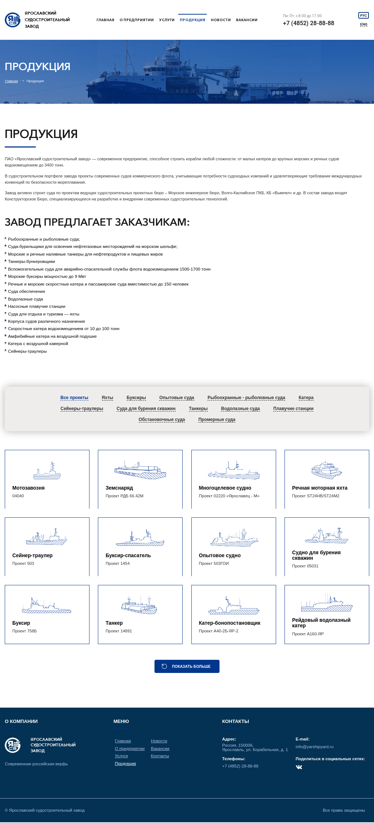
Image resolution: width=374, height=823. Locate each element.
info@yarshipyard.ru (314, 747)
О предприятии (137, 20)
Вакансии (247, 20)
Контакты (160, 756)
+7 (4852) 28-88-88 (309, 23)
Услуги (167, 20)
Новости (221, 20)
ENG (364, 24)
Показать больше (191, 667)
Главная (105, 20)
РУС (364, 15)
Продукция (192, 20)
